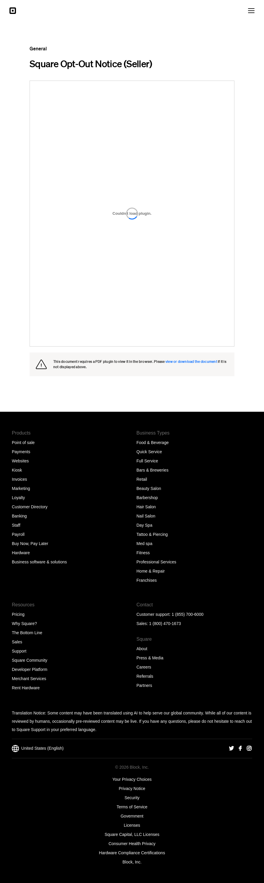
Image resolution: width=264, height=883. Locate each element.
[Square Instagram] (249, 748)
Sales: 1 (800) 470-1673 (158, 623)
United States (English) (38, 748)
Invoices (19, 479)
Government (131, 816)
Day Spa (144, 525)
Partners (144, 685)
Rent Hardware (26, 687)
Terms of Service (132, 807)
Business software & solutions (39, 562)
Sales (17, 642)
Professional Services (156, 562)
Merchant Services (29, 678)
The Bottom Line (27, 632)
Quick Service (149, 451)
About (141, 648)
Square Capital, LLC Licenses (131, 834)
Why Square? (24, 623)
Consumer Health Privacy (132, 843)
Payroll (18, 534)
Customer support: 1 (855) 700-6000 (169, 614)
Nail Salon (145, 516)
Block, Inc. (132, 862)
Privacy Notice (132, 788)
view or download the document (191, 361)
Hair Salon (146, 506)
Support (19, 651)
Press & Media (149, 658)
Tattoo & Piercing (152, 534)
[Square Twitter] (231, 748)
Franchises (146, 580)
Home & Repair (150, 571)
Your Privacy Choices (132, 779)
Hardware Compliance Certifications (132, 852)
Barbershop (147, 497)
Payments (21, 451)
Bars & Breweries (152, 470)
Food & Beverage (152, 442)
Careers (143, 667)
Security (132, 797)
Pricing (18, 614)
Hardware (21, 552)
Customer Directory (30, 506)
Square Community (29, 660)
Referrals (144, 676)
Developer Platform (29, 669)
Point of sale (23, 442)
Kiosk (17, 470)
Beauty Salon (148, 488)
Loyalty (18, 497)
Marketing (21, 488)
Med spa (144, 543)
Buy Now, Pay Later (30, 543)
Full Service (147, 461)
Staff (16, 525)
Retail (141, 479)
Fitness (143, 552)
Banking (19, 516)
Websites (20, 461)
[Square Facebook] (240, 748)
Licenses (132, 825)
